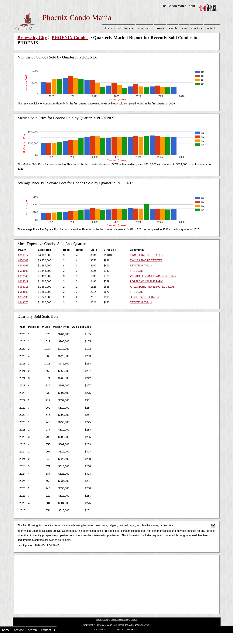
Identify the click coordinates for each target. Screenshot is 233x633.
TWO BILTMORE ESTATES (146, 255)
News (184, 28)
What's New (145, 28)
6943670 (23, 302)
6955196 (23, 297)
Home (6, 630)
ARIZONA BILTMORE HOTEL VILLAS (152, 286)
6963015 (23, 286)
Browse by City (32, 37)
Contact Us (212, 28)
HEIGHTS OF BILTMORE (145, 297)
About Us (196, 28)
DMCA (134, 619)
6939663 (23, 265)
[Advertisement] (116, 583)
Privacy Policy (103, 619)
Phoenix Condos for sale (118, 28)
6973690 (23, 270)
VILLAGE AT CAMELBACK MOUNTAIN (153, 276)
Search (173, 28)
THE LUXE (136, 270)
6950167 (23, 260)
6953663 (23, 291)
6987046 (23, 276)
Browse (160, 28)
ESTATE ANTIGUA (141, 265)
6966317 (23, 255)
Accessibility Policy (120, 619)
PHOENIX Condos (70, 37)
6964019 (23, 281)
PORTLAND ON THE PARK (146, 281)
